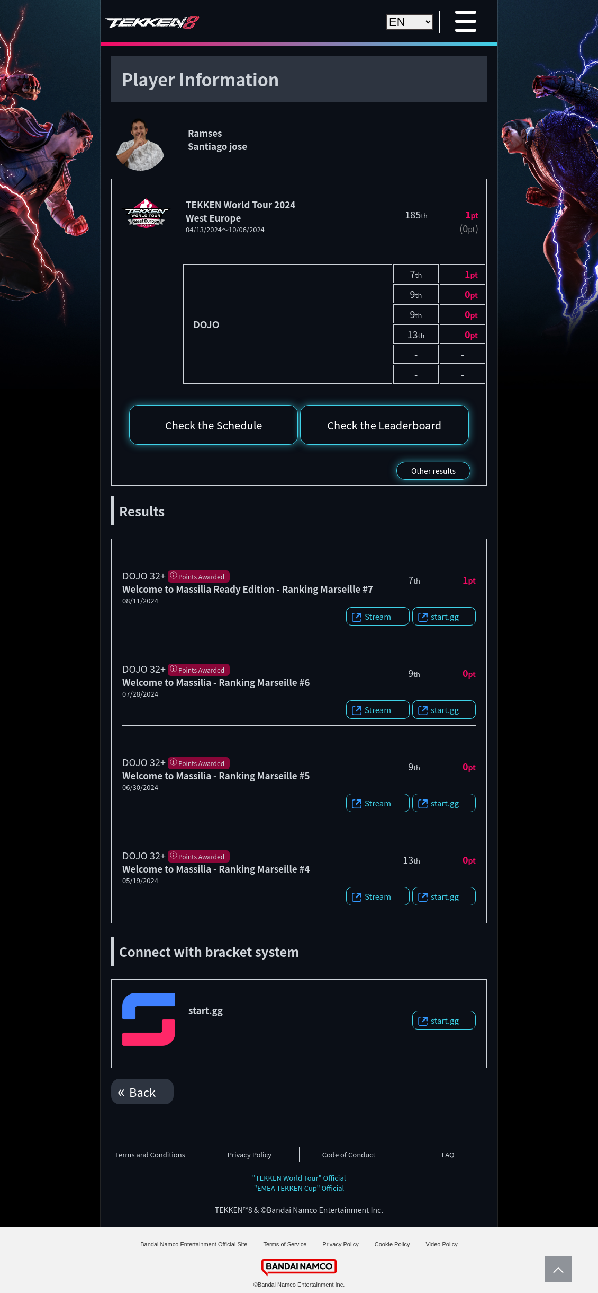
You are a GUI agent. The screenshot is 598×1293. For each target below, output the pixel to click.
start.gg (445, 616)
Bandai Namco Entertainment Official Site (193, 1244)
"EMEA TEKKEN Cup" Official (299, 1188)
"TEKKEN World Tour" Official (299, 1178)
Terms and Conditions (150, 1154)
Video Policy (441, 1244)
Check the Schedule (213, 425)
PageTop (555, 1269)
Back (142, 1091)
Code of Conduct (349, 1154)
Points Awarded (201, 576)
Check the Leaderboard (384, 425)
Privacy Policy (249, 1154)
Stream (378, 616)
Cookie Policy (392, 1244)
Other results (433, 470)
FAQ (448, 1154)
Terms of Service (284, 1244)
